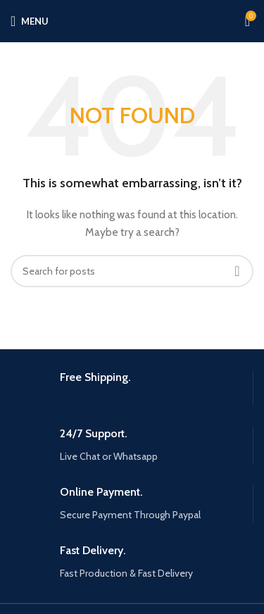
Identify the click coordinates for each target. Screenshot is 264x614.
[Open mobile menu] (30, 21)
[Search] (132, 271)
